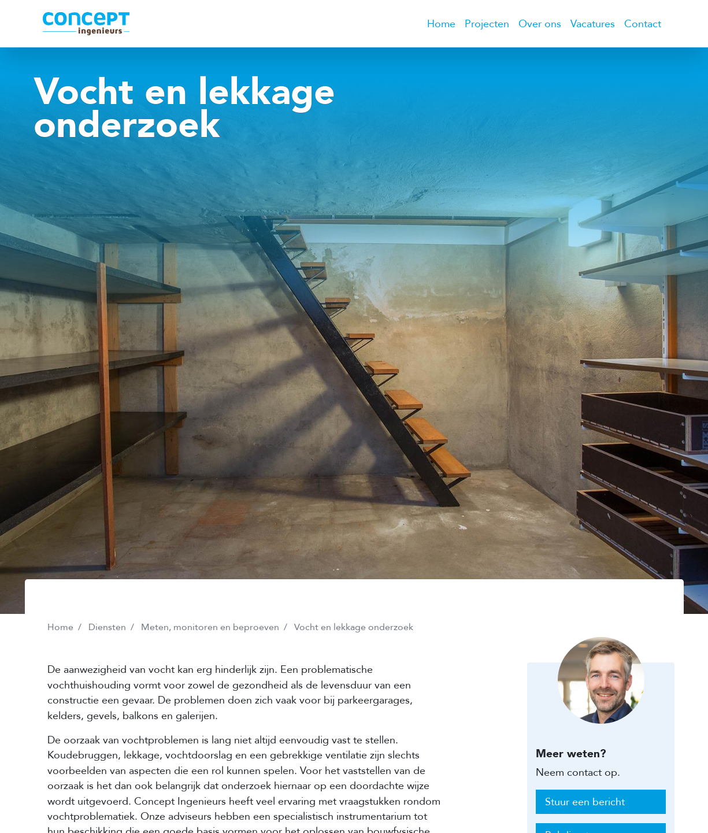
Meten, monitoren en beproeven (210, 627)
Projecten (487, 24)
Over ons (539, 24)
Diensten (107, 627)
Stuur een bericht (585, 802)
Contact (642, 24)
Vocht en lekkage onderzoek (353, 627)
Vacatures (592, 24)
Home (441, 24)
